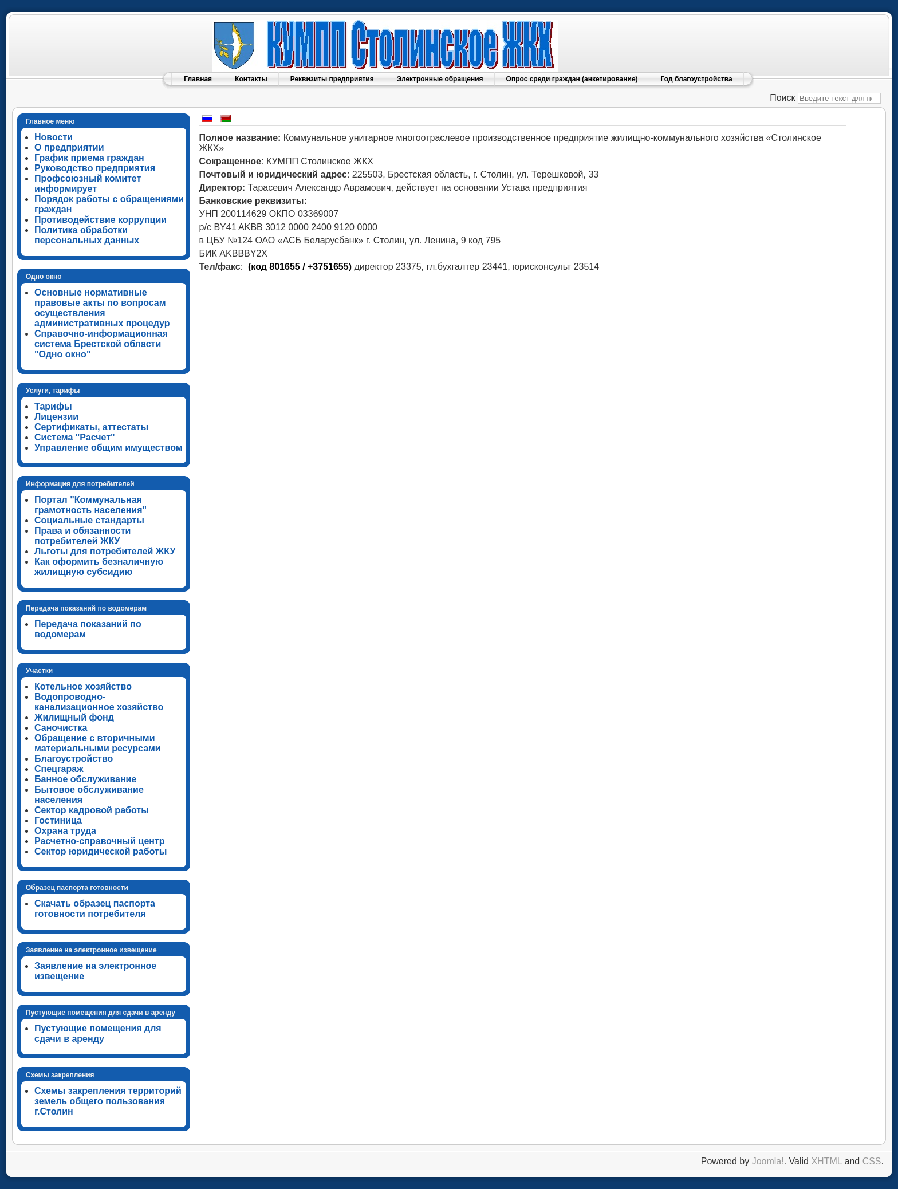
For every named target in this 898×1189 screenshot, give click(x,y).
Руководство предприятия (94, 168)
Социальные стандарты (89, 520)
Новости (53, 137)
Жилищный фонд (74, 717)
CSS (871, 1161)
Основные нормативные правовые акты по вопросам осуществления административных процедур (102, 308)
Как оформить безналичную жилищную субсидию (98, 567)
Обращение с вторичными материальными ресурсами (97, 743)
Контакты (251, 79)
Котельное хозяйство (83, 686)
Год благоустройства (696, 79)
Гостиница (58, 820)
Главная (198, 79)
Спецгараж (59, 769)
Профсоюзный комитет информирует (87, 184)
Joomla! (768, 1161)
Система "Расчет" (74, 437)
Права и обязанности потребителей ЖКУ (82, 536)
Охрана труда (65, 831)
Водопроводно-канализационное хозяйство (98, 702)
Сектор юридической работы (100, 851)
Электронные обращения (440, 79)
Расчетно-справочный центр (99, 841)
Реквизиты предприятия (332, 79)
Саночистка (60, 728)
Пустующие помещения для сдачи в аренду (98, 1033)
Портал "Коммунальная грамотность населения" (90, 505)
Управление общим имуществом (108, 447)
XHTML (826, 1161)
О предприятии (69, 147)
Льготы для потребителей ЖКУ (104, 551)
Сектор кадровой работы (91, 810)
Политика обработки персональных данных (86, 235)
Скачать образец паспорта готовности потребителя (94, 909)
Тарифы (53, 406)
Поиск (782, 98)
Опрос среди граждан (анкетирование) (572, 79)
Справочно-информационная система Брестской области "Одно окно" (101, 344)
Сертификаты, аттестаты (91, 427)
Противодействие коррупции (100, 220)
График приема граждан (89, 158)
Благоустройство (73, 758)
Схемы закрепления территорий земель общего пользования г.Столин (108, 1101)
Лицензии (56, 417)
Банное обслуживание (85, 779)
